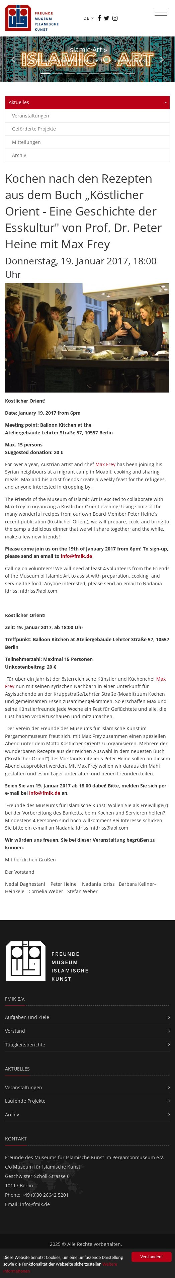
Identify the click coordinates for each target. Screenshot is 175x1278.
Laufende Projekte (25, 1101)
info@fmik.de (76, 556)
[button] (13, 59)
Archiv (19, 155)
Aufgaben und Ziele (27, 1017)
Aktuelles (19, 102)
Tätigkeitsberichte (25, 1044)
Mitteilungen (26, 142)
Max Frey (105, 464)
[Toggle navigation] (160, 12)
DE (88, 18)
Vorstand (15, 1031)
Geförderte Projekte (34, 128)
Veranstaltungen (30, 115)
